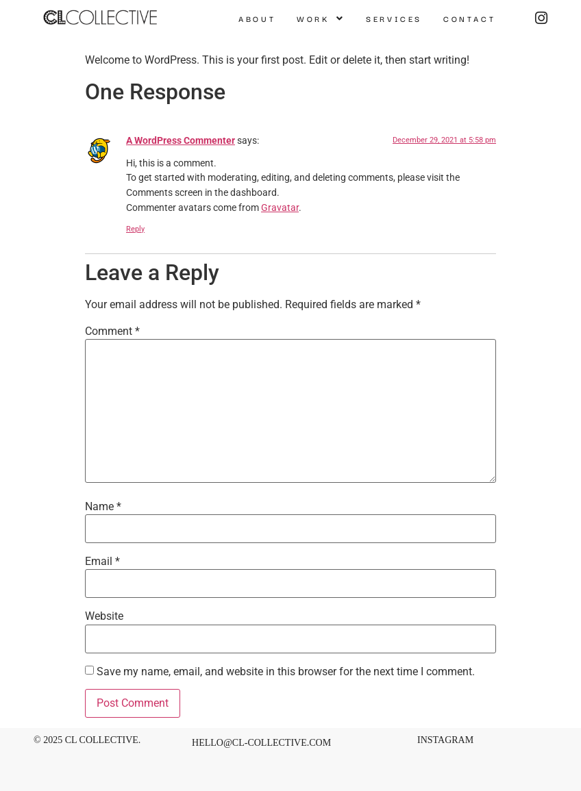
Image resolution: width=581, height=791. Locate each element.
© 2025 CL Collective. (87, 740)
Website (104, 616)
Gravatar (280, 208)
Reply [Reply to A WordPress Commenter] (135, 229)
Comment (112, 331)
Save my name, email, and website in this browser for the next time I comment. (286, 671)
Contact (469, 18)
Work (321, 18)
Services (394, 18)
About (256, 18)
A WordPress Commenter (180, 141)
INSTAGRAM (445, 740)
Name (103, 506)
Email (102, 561)
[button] (320, 18)
